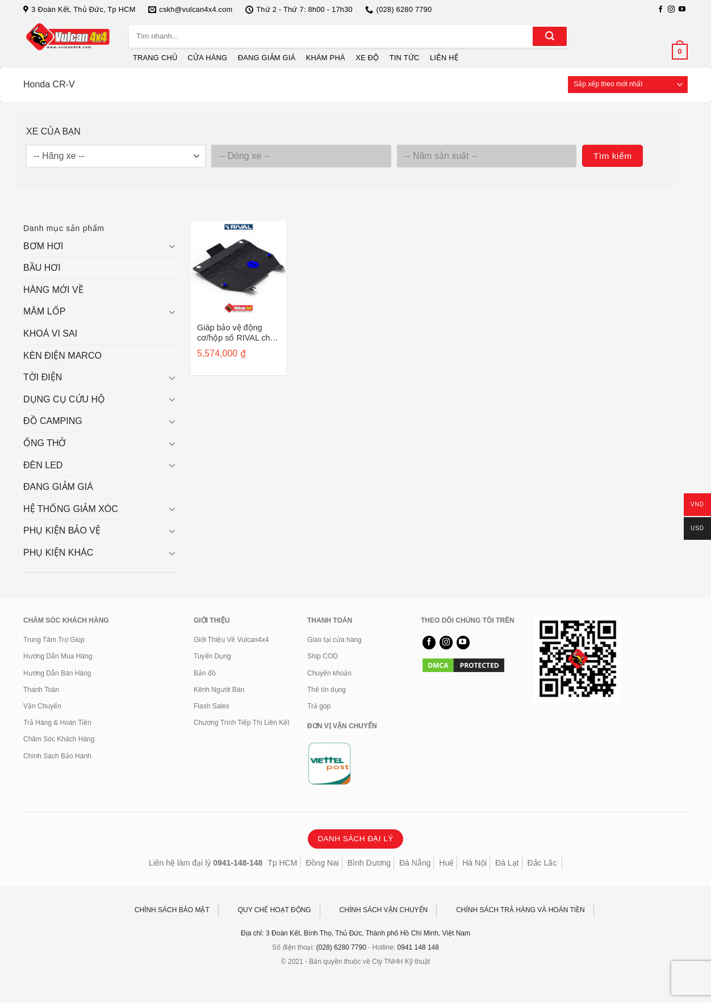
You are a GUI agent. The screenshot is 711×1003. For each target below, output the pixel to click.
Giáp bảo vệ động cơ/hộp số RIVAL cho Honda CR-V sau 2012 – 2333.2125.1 (238, 333)
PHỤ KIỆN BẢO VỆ (62, 530)
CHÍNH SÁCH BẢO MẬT (172, 910)
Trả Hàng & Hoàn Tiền (57, 723)
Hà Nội (474, 862)
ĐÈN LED (42, 465)
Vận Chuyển (42, 706)
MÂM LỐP (44, 311)
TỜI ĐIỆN (42, 377)
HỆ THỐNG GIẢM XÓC (70, 509)
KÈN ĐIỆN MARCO (62, 355)
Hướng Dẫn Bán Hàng (57, 673)
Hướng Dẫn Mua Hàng (57, 656)
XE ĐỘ (367, 57)
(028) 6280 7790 (341, 947)
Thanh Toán (41, 690)
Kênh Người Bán (219, 690)
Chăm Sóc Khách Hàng (58, 739)
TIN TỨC (405, 57)
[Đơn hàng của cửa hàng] (628, 84)
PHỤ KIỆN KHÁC (58, 552)
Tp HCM (282, 862)
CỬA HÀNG (208, 57)
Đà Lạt (506, 862)
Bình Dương (369, 862)
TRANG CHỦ (155, 57)
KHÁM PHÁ (325, 57)
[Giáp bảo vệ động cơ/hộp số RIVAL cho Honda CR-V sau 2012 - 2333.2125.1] (238, 268)
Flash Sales (211, 706)
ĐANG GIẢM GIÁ (267, 57)
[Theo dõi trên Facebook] (660, 10)
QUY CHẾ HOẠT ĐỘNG (274, 910)
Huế (446, 862)
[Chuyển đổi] (172, 246)
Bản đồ (205, 673)
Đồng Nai (322, 862)
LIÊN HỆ (444, 57)
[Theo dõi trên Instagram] (671, 10)
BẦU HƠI (42, 267)
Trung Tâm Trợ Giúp (54, 640)
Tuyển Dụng (212, 656)
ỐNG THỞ (44, 443)
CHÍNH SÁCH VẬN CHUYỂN (384, 910)
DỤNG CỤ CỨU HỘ (64, 399)
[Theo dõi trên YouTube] (682, 10)
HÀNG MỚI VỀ (53, 290)
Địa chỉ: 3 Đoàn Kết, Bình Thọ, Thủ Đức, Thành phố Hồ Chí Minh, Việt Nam (355, 933)
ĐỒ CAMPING (52, 421)
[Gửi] (550, 36)
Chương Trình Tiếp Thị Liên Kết (242, 723)
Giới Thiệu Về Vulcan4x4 (231, 640)
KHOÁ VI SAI (50, 333)
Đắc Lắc (542, 862)
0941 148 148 (418, 947)
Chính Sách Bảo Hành (57, 756)
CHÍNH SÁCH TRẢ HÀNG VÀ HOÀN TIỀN (520, 910)
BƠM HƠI (43, 246)
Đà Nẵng (414, 862)
